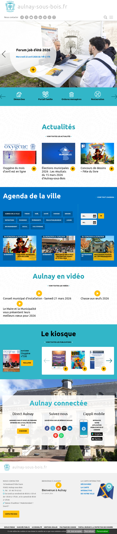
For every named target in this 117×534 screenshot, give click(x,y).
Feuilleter (27, 363)
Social (24, 227)
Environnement (11, 227)
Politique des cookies (68, 527)
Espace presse (9, 527)
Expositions (9, 220)
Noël (37, 214)
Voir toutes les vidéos (58, 286)
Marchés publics (23, 527)
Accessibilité (37, 527)
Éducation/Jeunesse (53, 220)
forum (27, 214)
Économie (23, 220)
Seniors (68, 214)
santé (46, 214)
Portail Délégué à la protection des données (95, 527)
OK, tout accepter (74, 531)
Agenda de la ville (12, 214)
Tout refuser (89, 531)
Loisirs (69, 220)
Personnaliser (102, 531)
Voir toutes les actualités (58, 136)
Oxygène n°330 (25, 355)
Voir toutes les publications (58, 342)
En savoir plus (33, 69)
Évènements (36, 220)
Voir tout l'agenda (105, 197)
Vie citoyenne (38, 227)
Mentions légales (50, 527)
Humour (56, 214)
